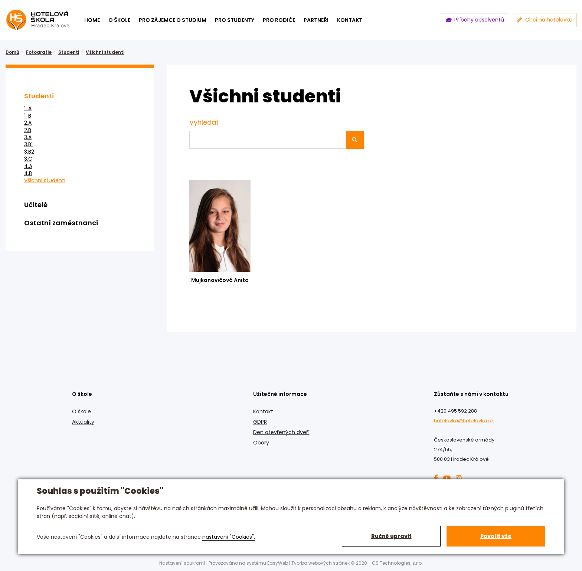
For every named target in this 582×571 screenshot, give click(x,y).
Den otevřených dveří (281, 432)
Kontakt (263, 411)
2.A (28, 123)
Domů (12, 52)
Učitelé (36, 204)
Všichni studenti (105, 52)
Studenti (68, 52)
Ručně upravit (391, 536)
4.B (28, 173)
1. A (28, 108)
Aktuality (83, 422)
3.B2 (29, 151)
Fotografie (39, 52)
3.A (28, 137)
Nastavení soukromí (182, 563)
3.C (28, 159)
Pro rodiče (279, 20)
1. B (27, 115)
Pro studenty (234, 20)
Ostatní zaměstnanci (61, 222)
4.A (28, 166)
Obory (261, 442)
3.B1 (28, 144)
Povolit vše (495, 536)
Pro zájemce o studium (172, 20)
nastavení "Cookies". (228, 537)
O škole (119, 20)
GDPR (260, 422)
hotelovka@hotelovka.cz (464, 420)
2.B (27, 130)
